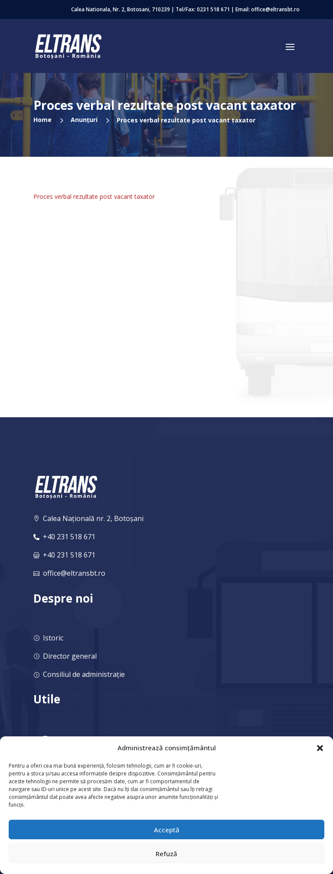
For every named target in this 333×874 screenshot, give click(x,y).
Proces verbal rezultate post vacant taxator (94, 196)
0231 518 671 (213, 9)
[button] (320, 748)
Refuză (166, 853)
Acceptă (167, 829)
